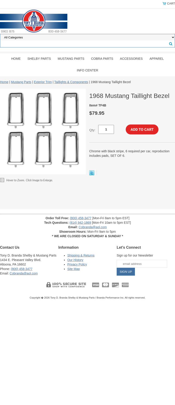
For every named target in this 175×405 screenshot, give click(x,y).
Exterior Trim (43, 82)
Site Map (73, 269)
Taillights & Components (71, 82)
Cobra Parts (102, 58)
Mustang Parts (71, 58)
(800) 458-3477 (80, 218)
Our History (75, 260)
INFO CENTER (87, 70)
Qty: (92, 130)
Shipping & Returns (81, 255)
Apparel (157, 58)
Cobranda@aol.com (93, 227)
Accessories (131, 58)
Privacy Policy (77, 264)
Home (16, 58)
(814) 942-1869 (80, 222)
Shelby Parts (39, 58)
